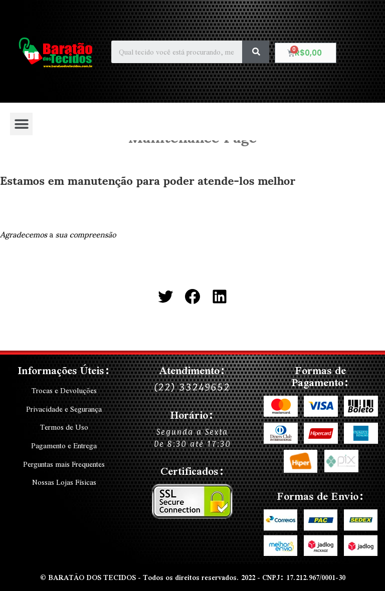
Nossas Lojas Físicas (64, 481)
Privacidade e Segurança (64, 409)
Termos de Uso (64, 427)
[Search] (255, 52)
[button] (21, 124)
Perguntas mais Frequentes (64, 463)
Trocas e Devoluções (64, 391)
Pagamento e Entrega (64, 445)
